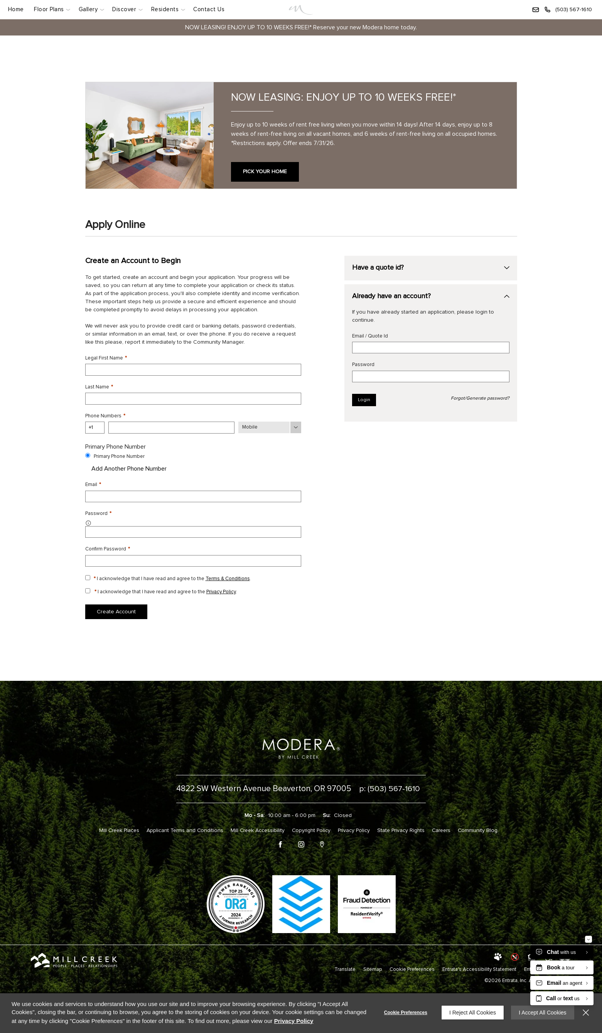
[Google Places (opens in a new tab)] (322, 844)
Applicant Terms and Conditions (182, 829)
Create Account (116, 611)
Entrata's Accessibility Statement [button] (479, 968)
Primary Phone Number (119, 456)
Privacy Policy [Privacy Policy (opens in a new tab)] (221, 591)
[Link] (301, 10)
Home (16, 9)
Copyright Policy (311, 829)
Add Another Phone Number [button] (126, 468)
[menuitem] (18, 10)
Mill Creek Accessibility (256, 829)
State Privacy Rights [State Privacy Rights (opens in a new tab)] (403, 829)
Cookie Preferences (404, 1012)
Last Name (99, 387)
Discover (124, 9)
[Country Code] (95, 427)
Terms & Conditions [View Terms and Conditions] (228, 578)
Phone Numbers (105, 415)
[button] (535, 10)
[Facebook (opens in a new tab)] (280, 844)
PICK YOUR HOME (265, 171)
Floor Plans (49, 9)
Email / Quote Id (370, 336)
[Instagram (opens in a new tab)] (301, 844)
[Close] (585, 1012)
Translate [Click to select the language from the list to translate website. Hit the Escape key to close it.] (344, 968)
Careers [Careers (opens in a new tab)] (445, 829)
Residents (165, 9)
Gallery (88, 9)
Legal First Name (106, 358)
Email (93, 484)
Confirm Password (107, 548)
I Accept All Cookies (542, 1012)
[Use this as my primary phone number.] (87, 454)
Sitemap (372, 968)
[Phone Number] (171, 427)
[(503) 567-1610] (568, 10)
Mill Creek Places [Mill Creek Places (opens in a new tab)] (114, 829)
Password (363, 365)
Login (364, 400)
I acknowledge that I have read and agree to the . (172, 578)
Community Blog (483, 829)
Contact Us (208, 9)
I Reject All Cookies (471, 1012)
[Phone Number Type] (269, 427)
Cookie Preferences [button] (412, 968)
